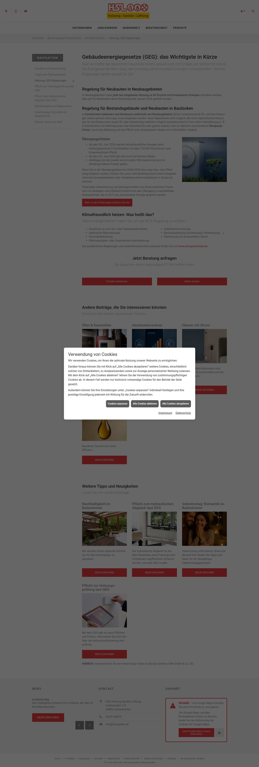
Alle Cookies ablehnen (145, 403)
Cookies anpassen (118, 403)
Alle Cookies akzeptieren (175, 403)
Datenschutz (183, 413)
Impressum (165, 413)
